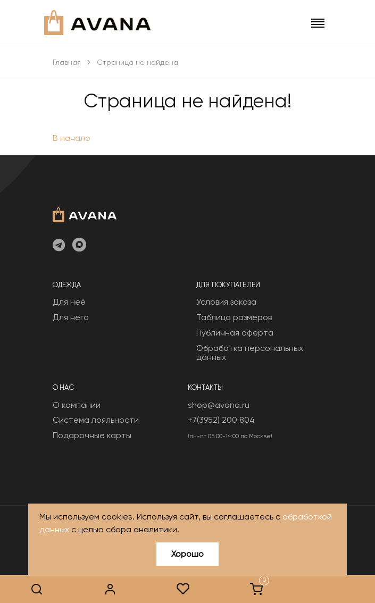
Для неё (69, 302)
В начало (71, 138)
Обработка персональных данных (249, 353)
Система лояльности (96, 420)
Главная (67, 62)
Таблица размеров (234, 317)
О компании (77, 405)
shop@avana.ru (218, 405)
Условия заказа (226, 302)
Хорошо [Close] (187, 554)
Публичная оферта (234, 333)
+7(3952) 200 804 (221, 420)
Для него (71, 317)
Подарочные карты (92, 435)
